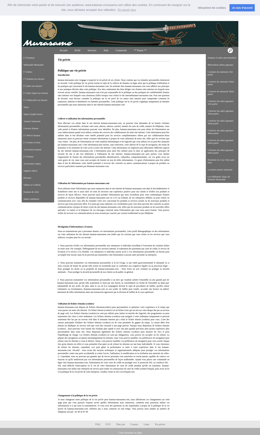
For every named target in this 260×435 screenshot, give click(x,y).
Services (92, 50)
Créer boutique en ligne (130, 432)
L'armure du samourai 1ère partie (220, 73)
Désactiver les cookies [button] (212, 7)
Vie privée (160, 424)
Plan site (120, 424)
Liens (146, 424)
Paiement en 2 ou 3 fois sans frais (221, 161)
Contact (134, 424)
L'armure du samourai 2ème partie (221, 83)
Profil (78, 50)
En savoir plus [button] (127, 9)
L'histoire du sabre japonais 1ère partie (220, 102)
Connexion (229, 17)
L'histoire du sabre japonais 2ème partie (220, 112)
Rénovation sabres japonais (220, 64)
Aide (105, 50)
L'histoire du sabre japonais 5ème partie (220, 141)
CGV (108, 424)
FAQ (97, 424)
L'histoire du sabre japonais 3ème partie (220, 122)
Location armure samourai (220, 169)
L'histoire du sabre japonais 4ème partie (220, 132)
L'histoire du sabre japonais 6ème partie (220, 151)
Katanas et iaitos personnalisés (222, 57)
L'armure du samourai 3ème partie (221, 92)
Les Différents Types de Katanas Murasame (219, 178)
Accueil (64, 50)
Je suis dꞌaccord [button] (242, 7)
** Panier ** (140, 50)
